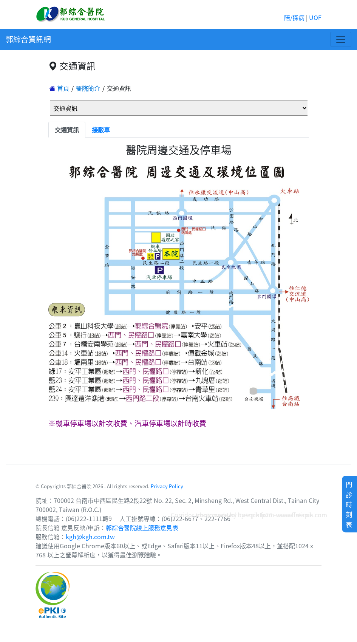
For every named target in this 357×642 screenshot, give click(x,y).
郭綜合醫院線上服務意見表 (142, 527)
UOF (315, 17)
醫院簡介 (88, 88)
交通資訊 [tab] (67, 129)
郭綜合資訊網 (28, 39)
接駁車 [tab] (101, 129)
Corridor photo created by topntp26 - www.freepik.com (249, 514)
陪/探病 (294, 17)
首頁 (59, 88)
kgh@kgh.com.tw (90, 536)
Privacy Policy (167, 486)
